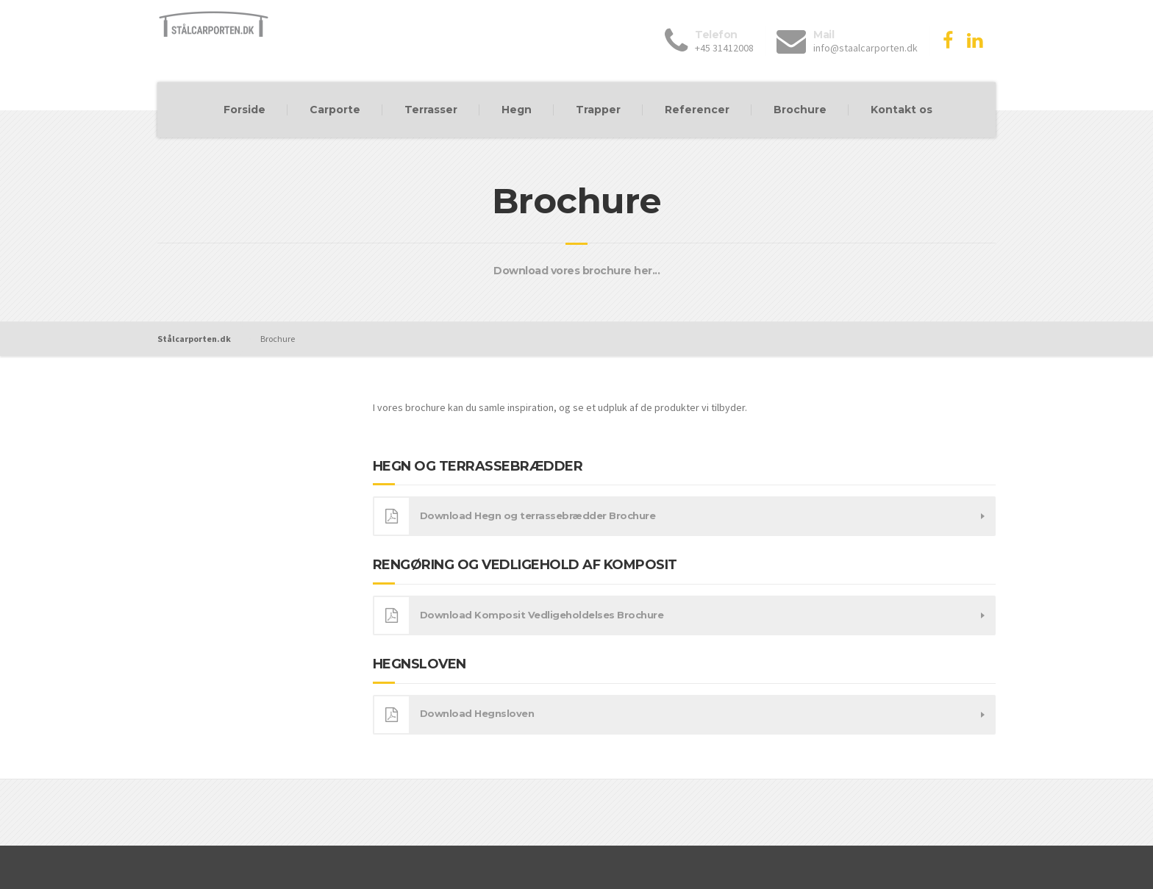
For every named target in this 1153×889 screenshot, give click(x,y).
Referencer (697, 109)
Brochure (800, 109)
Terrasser (430, 109)
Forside (244, 109)
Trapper (598, 109)
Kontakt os (901, 109)
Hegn (516, 109)
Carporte (335, 109)
